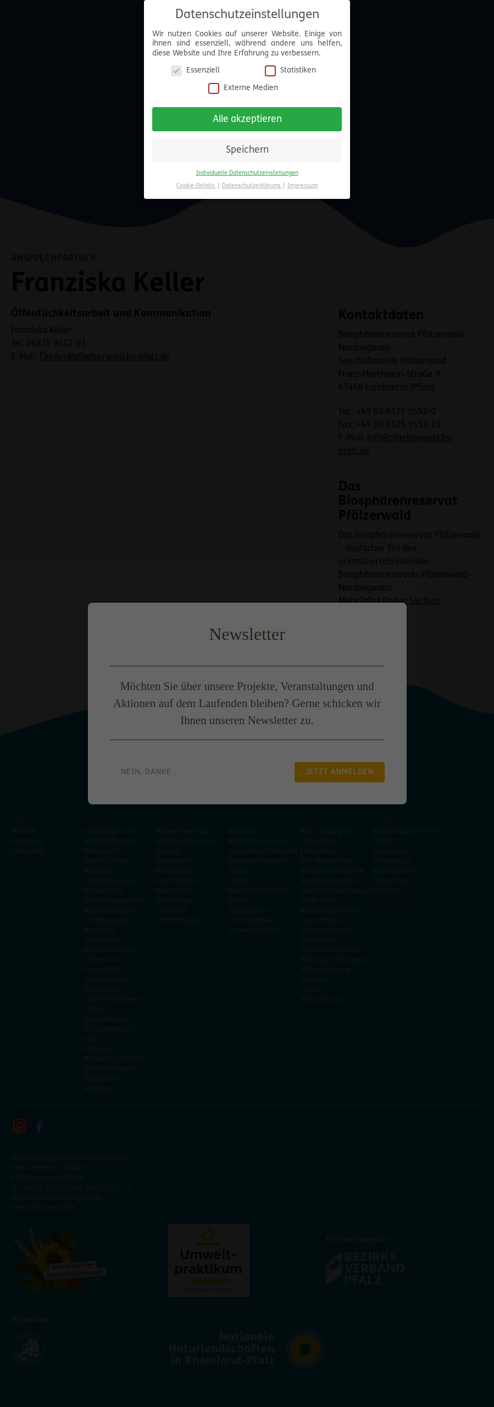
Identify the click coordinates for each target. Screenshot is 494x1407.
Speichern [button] (247, 146)
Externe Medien (243, 83)
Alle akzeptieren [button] (247, 114)
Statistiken (290, 66)
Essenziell (195, 66)
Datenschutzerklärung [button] (252, 181)
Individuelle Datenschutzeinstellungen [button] (247, 168)
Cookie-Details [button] (196, 181)
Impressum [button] (302, 181)
